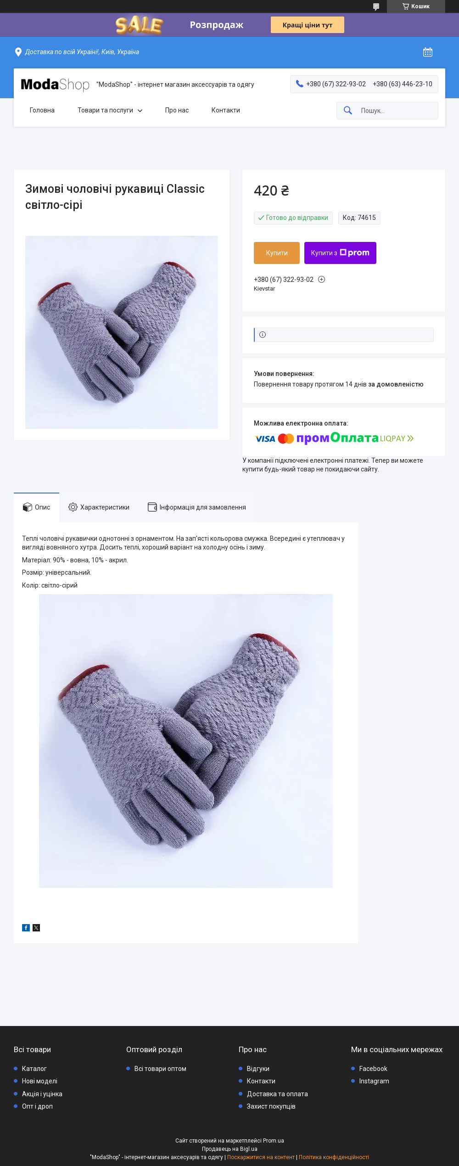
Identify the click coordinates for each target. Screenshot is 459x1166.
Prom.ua (273, 1141)
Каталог (34, 1068)
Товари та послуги (105, 110)
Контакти (226, 110)
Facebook (373, 1068)
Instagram (374, 1081)
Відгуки (258, 1068)
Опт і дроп (37, 1106)
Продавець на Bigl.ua (229, 1149)
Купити (277, 253)
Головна (42, 110)
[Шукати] (347, 111)
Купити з (340, 253)
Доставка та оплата (277, 1094)
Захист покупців (271, 1106)
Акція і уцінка (42, 1094)
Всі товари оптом (160, 1068)
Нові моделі (39, 1081)
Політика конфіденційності (334, 1157)
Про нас (177, 110)
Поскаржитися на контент (261, 1157)
